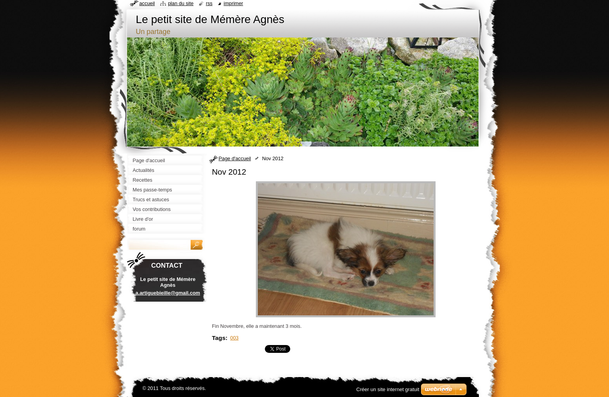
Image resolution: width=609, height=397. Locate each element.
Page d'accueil (235, 158)
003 (234, 338)
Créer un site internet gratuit (387, 389)
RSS (209, 3)
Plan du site (180, 3)
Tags (219, 337)
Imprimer (233, 3)
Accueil (147, 3)
